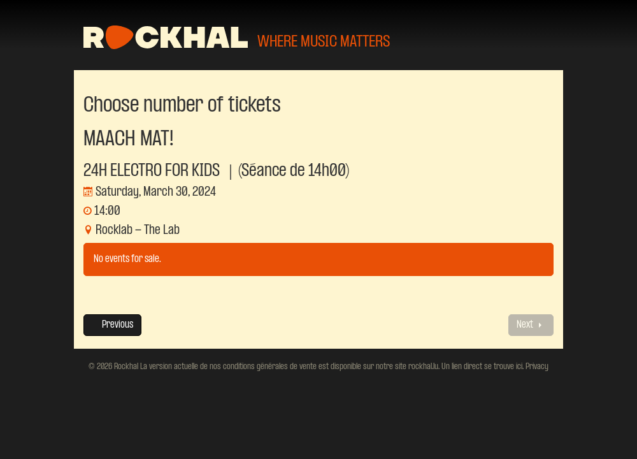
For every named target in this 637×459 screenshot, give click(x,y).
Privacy (536, 366)
